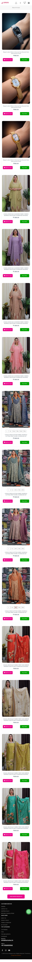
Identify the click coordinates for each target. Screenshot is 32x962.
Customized (4, 929)
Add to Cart (8, 59)
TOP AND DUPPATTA (5, 934)
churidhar (4, 936)
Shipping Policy (5, 911)
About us (3, 918)
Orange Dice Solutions (16, 955)
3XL (17, 431)
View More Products (16, 896)
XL (10, 431)
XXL (14, 431)
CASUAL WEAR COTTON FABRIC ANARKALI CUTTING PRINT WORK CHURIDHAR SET (16, 435)
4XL (21, 431)
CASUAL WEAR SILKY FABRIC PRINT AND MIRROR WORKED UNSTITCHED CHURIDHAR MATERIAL (16, 665)
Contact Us (4, 908)
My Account (4, 924)
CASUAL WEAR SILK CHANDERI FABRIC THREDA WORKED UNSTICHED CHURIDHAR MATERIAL (16, 214)
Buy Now (24, 59)
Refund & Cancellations (7, 913)
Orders (3, 906)
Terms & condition (6, 922)
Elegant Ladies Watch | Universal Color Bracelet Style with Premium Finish (16, 52)
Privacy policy (5, 920)
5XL (25, 431)
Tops (2, 931)
